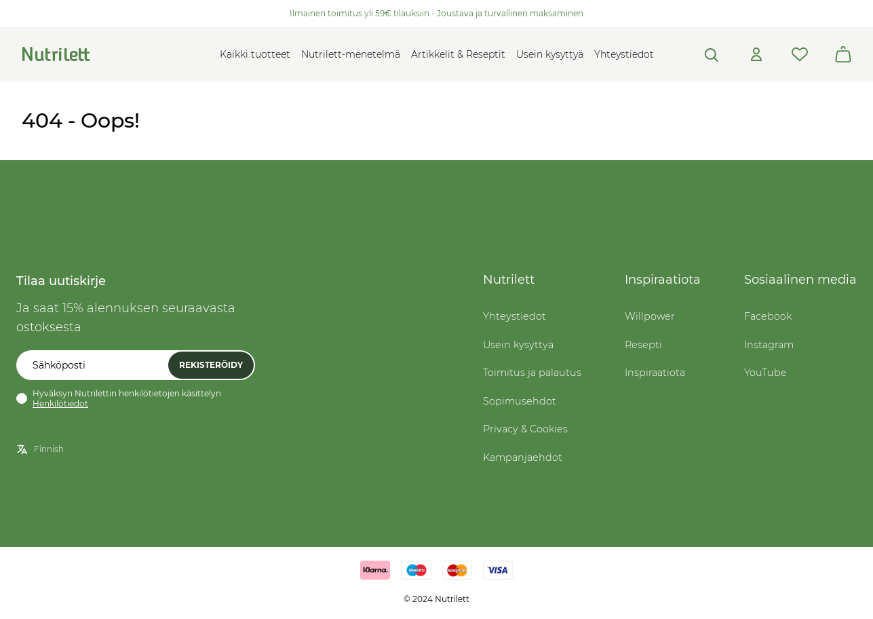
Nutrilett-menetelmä (350, 54)
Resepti (643, 345)
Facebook (768, 316)
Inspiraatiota (655, 373)
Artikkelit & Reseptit (458, 54)
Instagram (769, 345)
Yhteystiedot (624, 54)
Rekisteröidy (211, 365)
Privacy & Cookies (525, 429)
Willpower (650, 316)
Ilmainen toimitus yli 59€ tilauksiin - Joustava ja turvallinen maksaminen (436, 13)
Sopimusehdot (519, 401)
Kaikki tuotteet (255, 54)
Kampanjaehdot (522, 457)
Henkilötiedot (60, 403)
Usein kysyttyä (549, 54)
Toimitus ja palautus (532, 373)
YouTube (765, 373)
